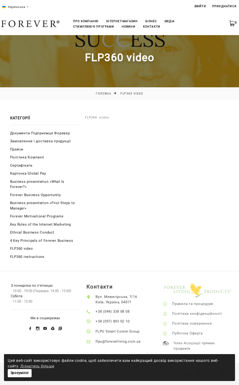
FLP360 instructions (27, 257)
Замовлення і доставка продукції (40, 141)
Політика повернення (197, 323)
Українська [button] (14, 7)
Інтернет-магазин (122, 21)
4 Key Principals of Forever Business (41, 240)
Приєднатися (224, 6)
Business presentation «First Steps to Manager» (42, 205)
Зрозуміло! (20, 373)
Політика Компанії (27, 157)
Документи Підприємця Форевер (40, 133)
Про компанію (85, 21)
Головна (103, 93)
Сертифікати (21, 165)
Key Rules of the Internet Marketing (40, 224)
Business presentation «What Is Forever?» (37, 184)
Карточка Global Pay (28, 173)
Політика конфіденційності (202, 314)
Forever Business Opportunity (35, 195)
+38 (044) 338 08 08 (116, 311)
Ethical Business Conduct (32, 232)
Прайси (17, 149)
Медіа (170, 21)
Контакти (151, 26)
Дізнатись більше (37, 366)
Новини (128, 26)
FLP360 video (131, 93)
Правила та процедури (197, 304)
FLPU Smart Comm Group (121, 331)
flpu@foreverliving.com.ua (121, 341)
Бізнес (151, 21)
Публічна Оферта (192, 333)
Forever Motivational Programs (37, 216)
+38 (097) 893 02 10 (116, 321)
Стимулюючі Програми (93, 26)
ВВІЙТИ (200, 6)
